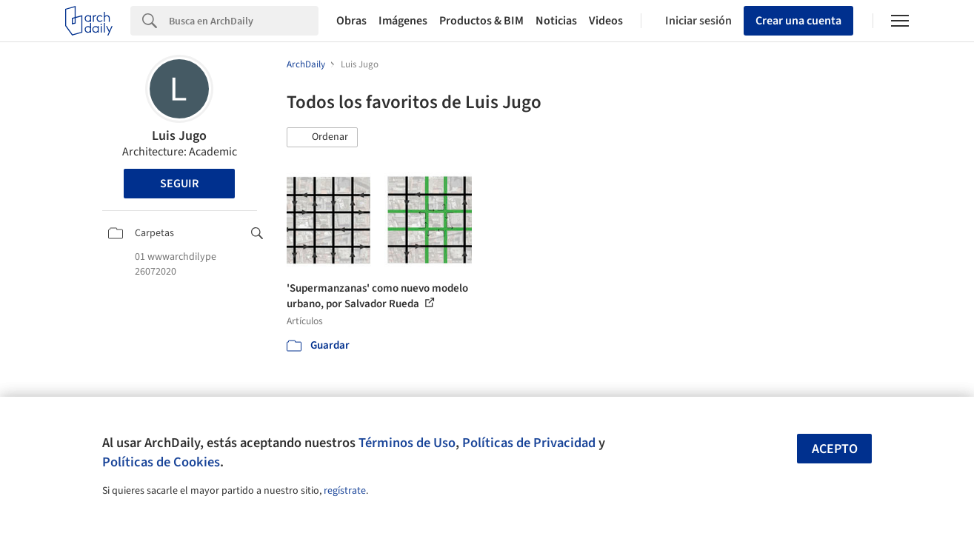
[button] (322, 137)
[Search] (243, 21)
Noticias (556, 21)
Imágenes (402, 21)
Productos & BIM (481, 21)
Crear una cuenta (798, 21)
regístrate (345, 490)
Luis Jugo (179, 136)
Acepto (835, 449)
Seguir (179, 183)
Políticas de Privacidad (529, 442)
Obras (351, 21)
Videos (606, 21)
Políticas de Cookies (161, 462)
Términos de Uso (407, 442)
